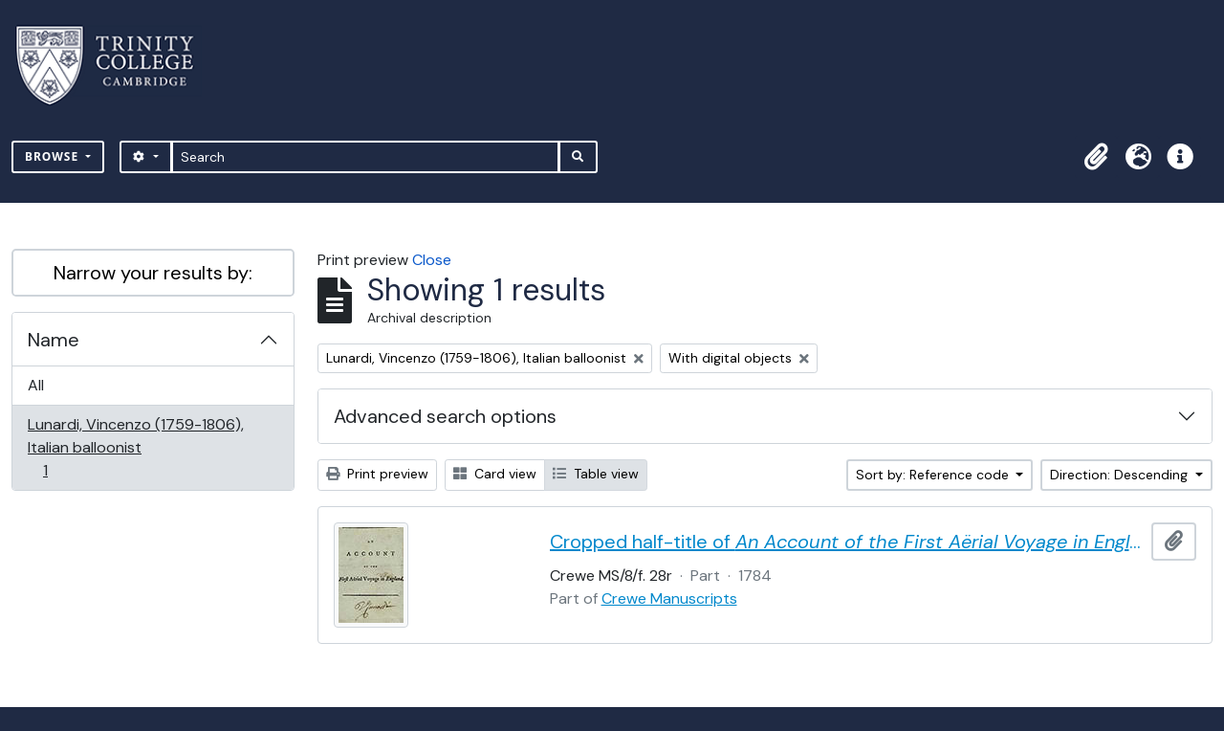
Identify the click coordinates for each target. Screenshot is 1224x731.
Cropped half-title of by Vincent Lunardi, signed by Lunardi (847, 541)
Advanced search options (445, 416)
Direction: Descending (1120, 474)
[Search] (365, 157)
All (36, 385)
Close (431, 260)
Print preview (377, 473)
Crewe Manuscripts (669, 598)
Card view (494, 473)
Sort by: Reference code (934, 474)
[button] (1096, 157)
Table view (596, 473)
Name (53, 339)
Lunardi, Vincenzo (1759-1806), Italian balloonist (135, 447)
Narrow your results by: (153, 272)
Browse (53, 156)
